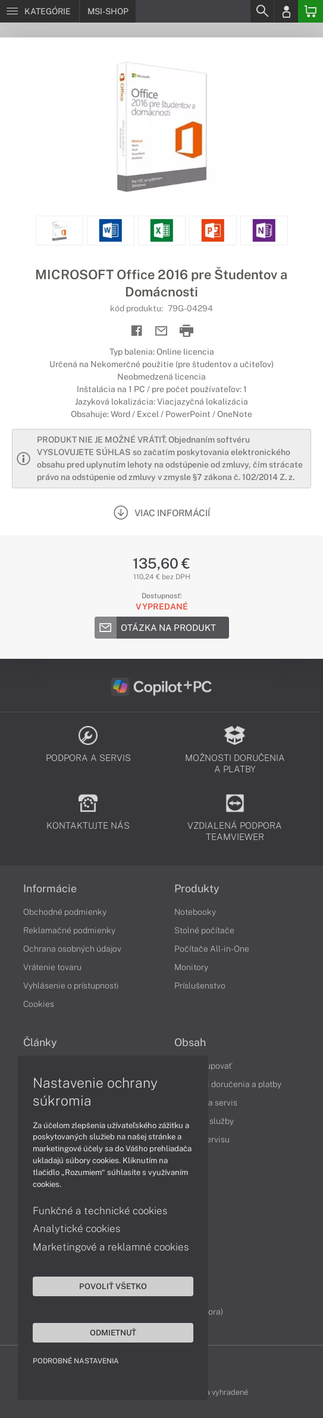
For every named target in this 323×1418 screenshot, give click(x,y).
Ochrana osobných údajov (72, 948)
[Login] (286, 11)
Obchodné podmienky (64, 912)
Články (40, 1042)
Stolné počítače (204, 930)
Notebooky (195, 912)
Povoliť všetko (113, 1286)
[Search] (262, 11)
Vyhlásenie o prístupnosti (71, 985)
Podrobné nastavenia (76, 1361)
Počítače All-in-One (211, 948)
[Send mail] (161, 331)
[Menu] (39, 11)
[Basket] (310, 11)
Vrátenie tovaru (52, 967)
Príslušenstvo (199, 985)
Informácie (50, 888)
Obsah (190, 1042)
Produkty (196, 888)
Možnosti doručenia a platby (227, 1084)
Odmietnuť (113, 1332)
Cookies (38, 1004)
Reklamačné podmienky (69, 930)
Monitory (191, 967)
